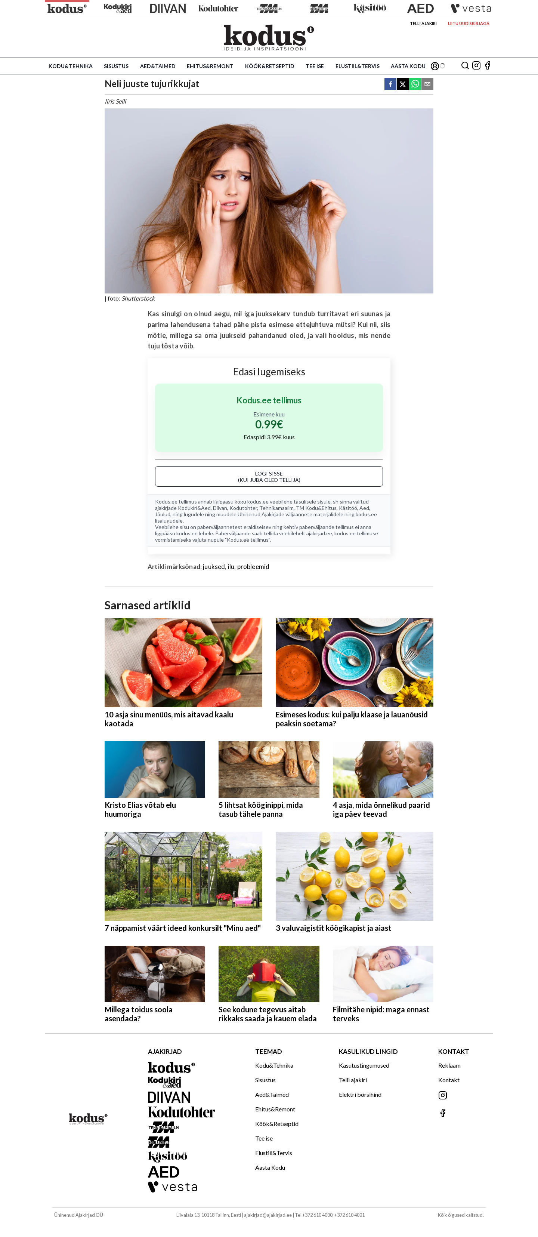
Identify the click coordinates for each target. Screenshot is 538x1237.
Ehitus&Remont (210, 66)
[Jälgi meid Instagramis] (476, 66)
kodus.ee (258, 501)
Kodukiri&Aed (194, 508)
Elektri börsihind (360, 1094)
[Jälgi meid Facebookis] (487, 66)
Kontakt (449, 1079)
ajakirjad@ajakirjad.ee (268, 1215)
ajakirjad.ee (319, 533)
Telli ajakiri (423, 23)
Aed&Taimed (158, 66)
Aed (364, 508)
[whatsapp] (415, 84)
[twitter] (403, 84)
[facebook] (390, 84)
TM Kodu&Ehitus (316, 508)
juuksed (214, 566)
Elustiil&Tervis (358, 66)
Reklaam (449, 1065)
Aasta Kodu (408, 66)
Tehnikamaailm (276, 508)
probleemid (253, 566)
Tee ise (315, 66)
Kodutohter (243, 508)
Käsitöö (348, 508)
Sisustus (116, 66)
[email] (427, 84)
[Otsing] (465, 66)
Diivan (220, 508)
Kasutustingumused (364, 1065)
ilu (231, 566)
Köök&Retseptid (269, 66)
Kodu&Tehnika (71, 66)
